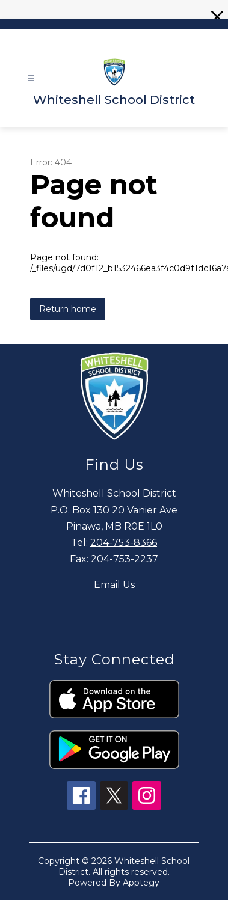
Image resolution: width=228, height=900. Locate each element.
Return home (67, 309)
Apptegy (141, 882)
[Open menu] (31, 78)
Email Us (114, 584)
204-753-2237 (124, 559)
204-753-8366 (123, 542)
